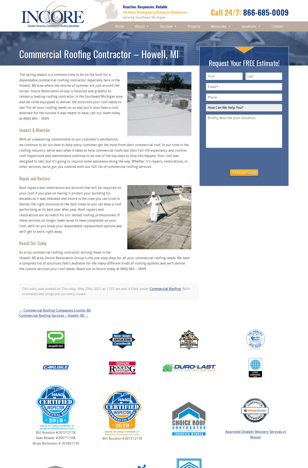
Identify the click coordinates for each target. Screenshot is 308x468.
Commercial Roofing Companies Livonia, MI (55, 310)
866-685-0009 (266, 12)
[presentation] (244, 158)
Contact (277, 26)
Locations (251, 26)
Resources (221, 26)
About (142, 26)
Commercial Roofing (165, 289)
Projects (194, 26)
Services (168, 26)
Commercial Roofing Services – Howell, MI (54, 316)
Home (119, 26)
